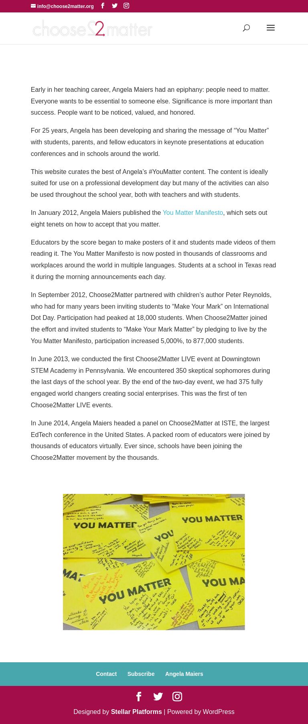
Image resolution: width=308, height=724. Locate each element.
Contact (106, 674)
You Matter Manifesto (193, 212)
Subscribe (141, 674)
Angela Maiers (184, 674)
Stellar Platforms (136, 711)
